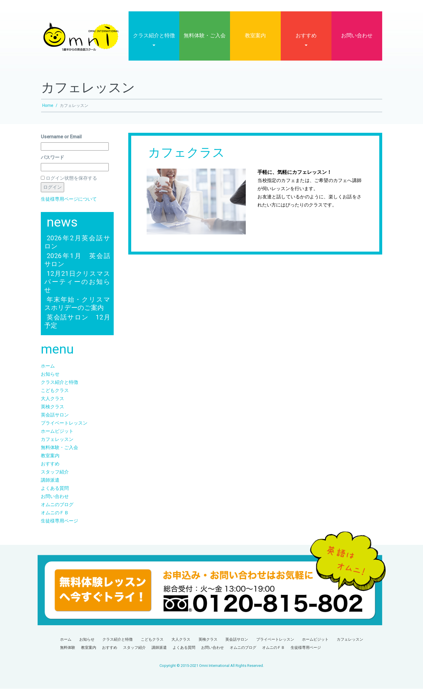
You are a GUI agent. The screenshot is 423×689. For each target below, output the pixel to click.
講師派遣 (50, 480)
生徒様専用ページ (59, 521)
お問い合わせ (357, 36)
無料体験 (67, 648)
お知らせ (50, 374)
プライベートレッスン (64, 423)
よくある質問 (55, 488)
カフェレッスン (57, 439)
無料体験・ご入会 (205, 36)
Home (47, 105)
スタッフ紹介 (55, 472)
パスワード (52, 157)
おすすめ (306, 36)
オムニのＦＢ (55, 513)
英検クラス (52, 407)
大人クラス (52, 399)
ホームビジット (57, 431)
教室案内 (255, 36)
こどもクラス (55, 390)
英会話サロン (55, 415)
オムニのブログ (57, 505)
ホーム (48, 366)
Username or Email (61, 137)
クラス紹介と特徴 (154, 36)
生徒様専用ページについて (69, 199)
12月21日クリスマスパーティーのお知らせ (77, 282)
